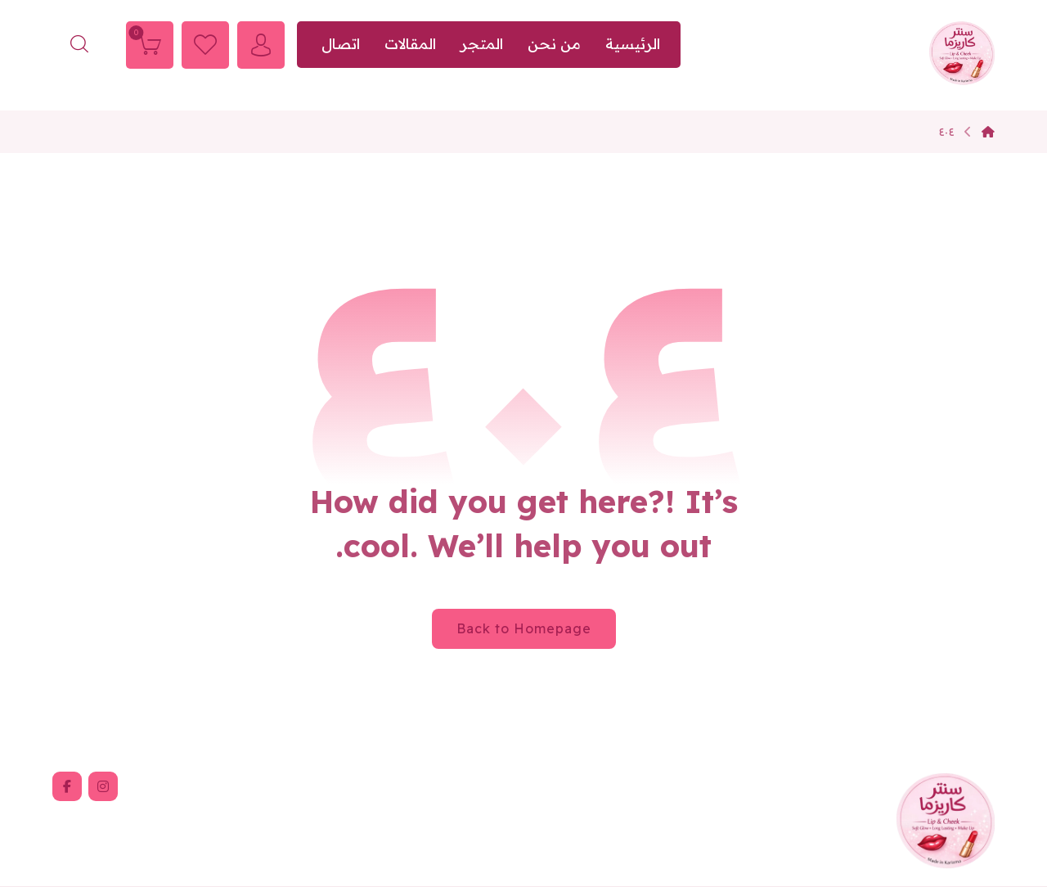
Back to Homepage (523, 628)
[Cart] (149, 43)
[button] (103, 786)
